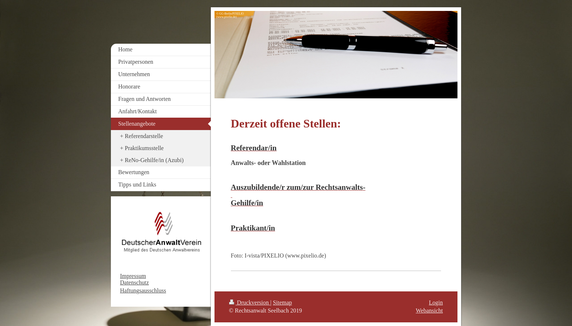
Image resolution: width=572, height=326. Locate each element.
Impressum (133, 276)
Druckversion (249, 302)
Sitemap (282, 302)
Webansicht (429, 310)
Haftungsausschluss (143, 290)
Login (436, 302)
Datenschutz (134, 282)
